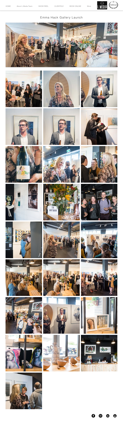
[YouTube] (115, 416)
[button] (61, 45)
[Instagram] (100, 416)
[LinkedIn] (108, 416)
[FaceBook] (93, 416)
